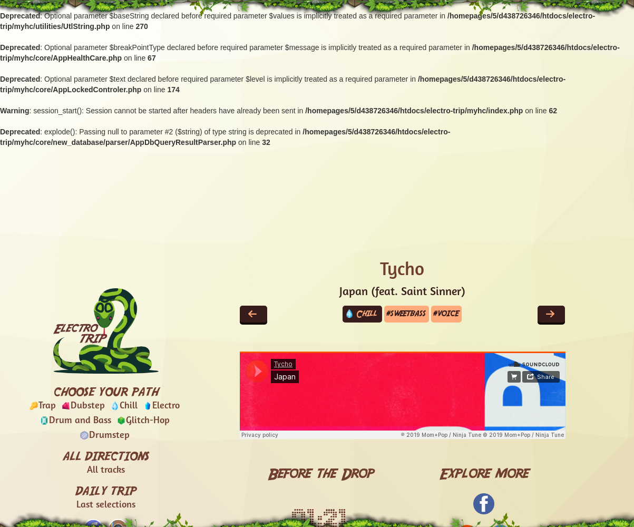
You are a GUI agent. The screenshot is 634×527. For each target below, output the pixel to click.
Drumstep (109, 436)
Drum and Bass (80, 421)
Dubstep (88, 406)
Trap (47, 406)
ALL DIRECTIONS (106, 463)
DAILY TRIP (105, 498)
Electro (166, 406)
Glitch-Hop (148, 421)
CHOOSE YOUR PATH (105, 391)
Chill (129, 406)
